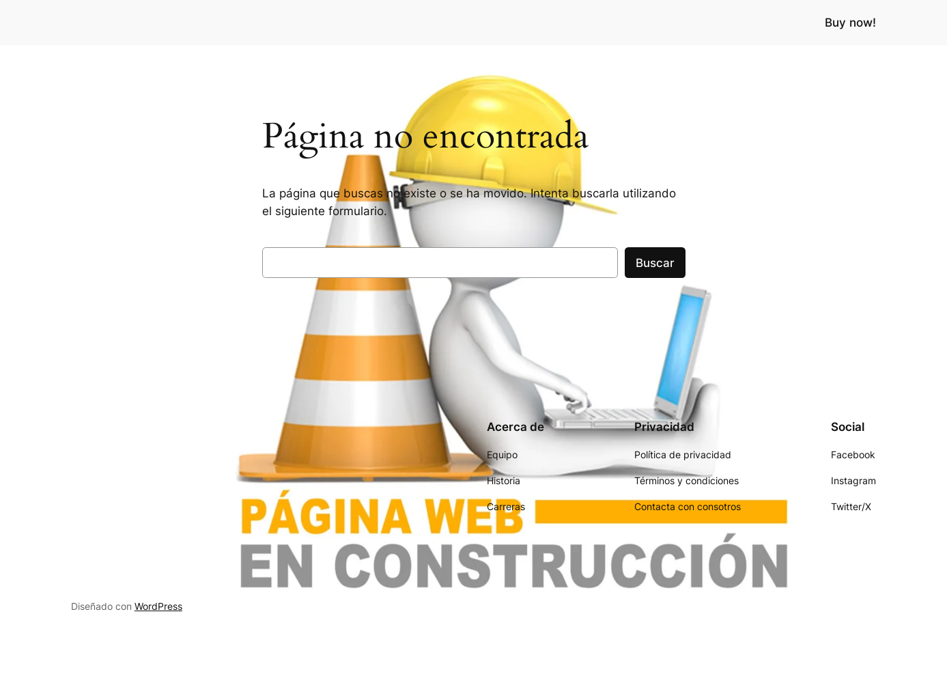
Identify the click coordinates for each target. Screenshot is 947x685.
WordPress (158, 606)
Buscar (655, 263)
